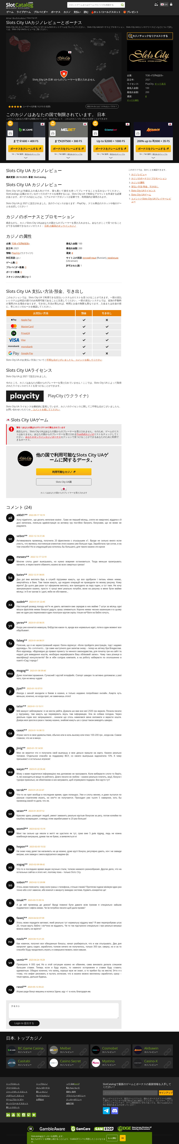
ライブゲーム (24, 12)
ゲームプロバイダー (15, 1099)
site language (162, 4)
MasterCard (20, 326)
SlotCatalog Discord (114, 1109)
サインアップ (166, 1092)
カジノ (67, 12)
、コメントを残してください (45, 409)
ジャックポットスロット (17, 1091)
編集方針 (70, 1103)
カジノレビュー (139, 174)
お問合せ (40, 1099)
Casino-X (151, 1061)
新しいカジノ (42, 1091)
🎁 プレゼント (131, 12)
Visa (16, 340)
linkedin (8, 1113)
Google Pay (20, 353)
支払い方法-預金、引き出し (145, 186)
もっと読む (112, 1138)
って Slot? (72, 1084)
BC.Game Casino (30, 1048)
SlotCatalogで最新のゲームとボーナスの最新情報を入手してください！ (137, 1085)
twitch (29, 1113)
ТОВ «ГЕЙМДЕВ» (21, 243)
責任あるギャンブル (32, 154)
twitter (18, 1113)
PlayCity (16, 253)
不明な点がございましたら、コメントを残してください (74, 359)
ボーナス (55, 12)
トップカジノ (42, 1084)
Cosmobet (110, 1048)
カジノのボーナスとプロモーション (149, 178)
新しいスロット (13, 1107)
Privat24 (19, 333)
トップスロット (13, 1084)
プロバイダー (41, 12)
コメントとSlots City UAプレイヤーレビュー (151, 200)
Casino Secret (70, 1061)
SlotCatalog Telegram (106, 1109)
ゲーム (9, 12)
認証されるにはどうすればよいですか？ (102, 106)
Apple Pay (19, 320)
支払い (77, 12)
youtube (13, 1113)
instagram (24, 1113)
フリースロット (13, 1087)
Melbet (65, 1048)
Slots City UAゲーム (141, 194)
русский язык (89, 257)
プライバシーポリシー (76, 1095)
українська (112, 257)
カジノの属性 (138, 182)
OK (122, 1138)
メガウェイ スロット (15, 1095)
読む (86, 12)
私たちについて (73, 1087)
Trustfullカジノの (85, 434)
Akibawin (151, 1048)
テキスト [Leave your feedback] (64, 1010)
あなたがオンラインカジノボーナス (43, 436)
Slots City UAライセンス (143, 190)
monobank (20, 347)
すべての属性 (133, 100)
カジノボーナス (43, 1087)
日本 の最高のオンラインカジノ (60, 225)
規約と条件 (71, 1091)
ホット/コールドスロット (107, 12)
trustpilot (34, 1113)
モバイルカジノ (43, 1095)
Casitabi (24, 1061)
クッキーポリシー (74, 1099)
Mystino (108, 1061)
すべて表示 (160, 83)
